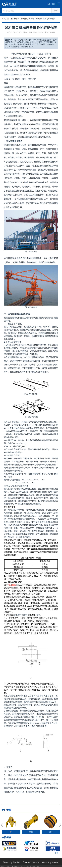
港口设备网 (15, 19)
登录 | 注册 (51, 4)
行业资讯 (24, 19)
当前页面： (6, 19)
